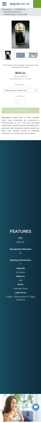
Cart (37, 4)
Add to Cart (20, 110)
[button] (4, 4)
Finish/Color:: (20, 85)
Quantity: (20, 96)
